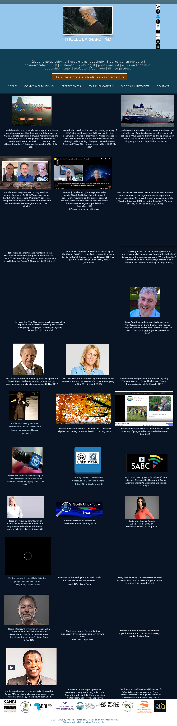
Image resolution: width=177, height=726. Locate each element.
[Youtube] (158, 41)
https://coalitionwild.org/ (16, 258)
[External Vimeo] (28, 556)
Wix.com (67, 722)
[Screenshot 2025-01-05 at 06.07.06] (158, 26)
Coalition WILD (45, 255)
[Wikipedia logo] (158, 6)
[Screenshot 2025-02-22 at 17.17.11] (158, 31)
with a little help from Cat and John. (88, 722)
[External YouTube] (81, 555)
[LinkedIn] (158, 21)
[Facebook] (158, 11)
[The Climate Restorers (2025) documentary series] (89, 76)
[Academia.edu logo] (158, 36)
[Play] (142, 459)
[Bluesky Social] (158, 16)
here (146, 330)
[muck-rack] (158, 46)
